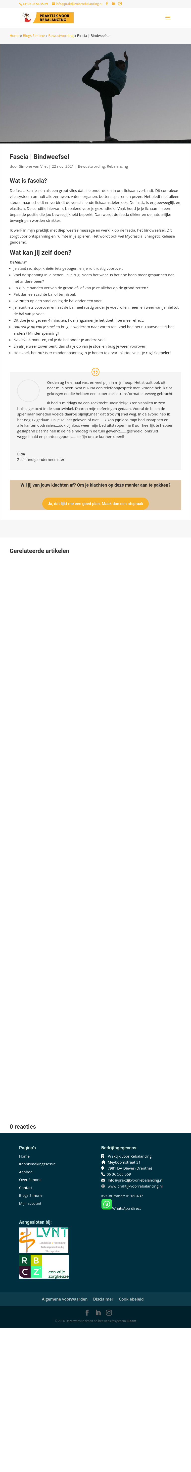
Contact (26, 1187)
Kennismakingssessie (37, 1163)
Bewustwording (60, 35)
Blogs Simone (34, 35)
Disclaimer (103, 1299)
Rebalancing (117, 166)
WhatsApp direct (121, 1208)
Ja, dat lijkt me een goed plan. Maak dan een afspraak (95, 503)
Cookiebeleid (131, 1299)
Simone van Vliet (33, 166)
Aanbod (26, 1171)
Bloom (131, 1321)
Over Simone (30, 1179)
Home (14, 35)
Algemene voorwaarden (65, 1299)
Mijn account (30, 1203)
